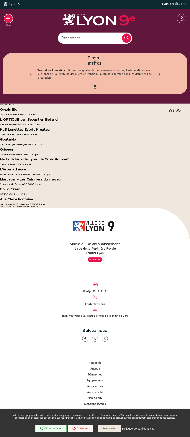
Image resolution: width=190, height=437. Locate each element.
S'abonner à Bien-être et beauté (19, 206)
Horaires (95, 259)
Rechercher (71, 38)
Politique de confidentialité (138, 428)
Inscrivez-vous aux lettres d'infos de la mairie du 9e (95, 316)
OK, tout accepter (51, 428)
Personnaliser (109, 428)
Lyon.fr (14, 4)
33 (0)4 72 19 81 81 (95, 291)
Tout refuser (80, 428)
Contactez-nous (95, 304)
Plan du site (95, 398)
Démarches (95, 374)
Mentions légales (95, 404)
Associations (95, 386)
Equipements (95, 380)
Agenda (95, 368)
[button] (31, 74)
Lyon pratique (174, 4)
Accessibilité (95, 392)
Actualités (95, 363)
